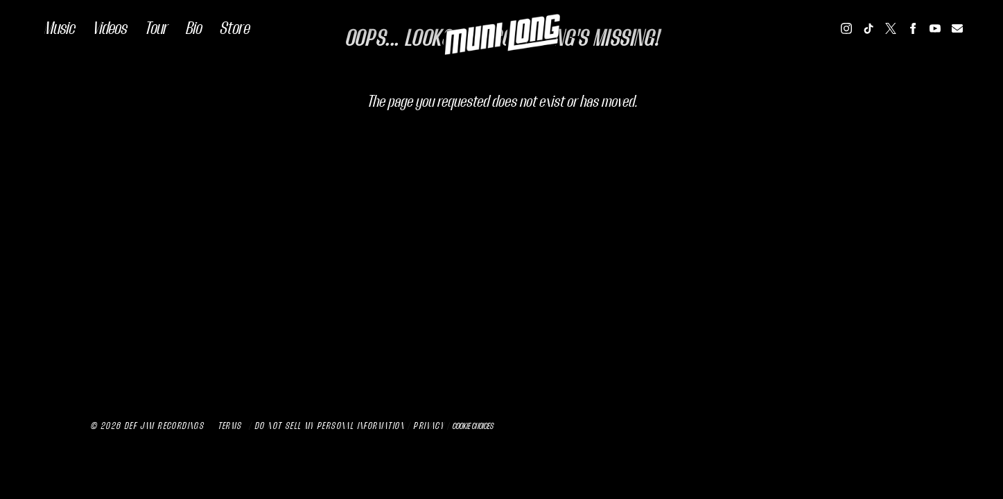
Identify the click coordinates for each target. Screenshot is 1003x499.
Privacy (428, 426)
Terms (230, 426)
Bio (193, 28)
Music (59, 28)
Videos (109, 28)
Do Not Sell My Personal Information (329, 426)
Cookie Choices (472, 426)
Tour (155, 28)
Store (234, 28)
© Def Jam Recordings (147, 426)
